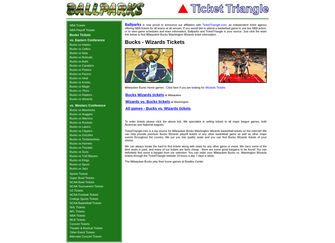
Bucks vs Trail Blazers (84, 156)
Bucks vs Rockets (81, 122)
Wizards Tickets (215, 87)
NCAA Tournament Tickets (86, 186)
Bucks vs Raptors (81, 94)
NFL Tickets (77, 211)
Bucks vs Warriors (81, 118)
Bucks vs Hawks (80, 44)
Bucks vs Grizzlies (81, 135)
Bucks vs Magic (80, 86)
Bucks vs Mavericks (82, 110)
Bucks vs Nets (79, 53)
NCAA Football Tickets (84, 194)
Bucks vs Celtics (80, 48)
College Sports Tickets (84, 198)
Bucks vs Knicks (80, 82)
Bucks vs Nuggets (81, 114)
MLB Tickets (77, 219)
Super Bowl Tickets (82, 178)
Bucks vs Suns (79, 151)
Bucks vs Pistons (80, 69)
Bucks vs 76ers (79, 90)
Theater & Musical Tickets (86, 228)
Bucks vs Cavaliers (82, 65)
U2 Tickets (76, 190)
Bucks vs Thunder (81, 147)
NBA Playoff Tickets (82, 30)
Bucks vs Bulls (79, 61)
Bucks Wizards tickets (144, 95)
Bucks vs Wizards (81, 99)
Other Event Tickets (82, 232)
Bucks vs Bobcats (81, 57)
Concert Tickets (80, 223)
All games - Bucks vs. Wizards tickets (158, 108)
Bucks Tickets (80, 35)
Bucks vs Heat (79, 78)
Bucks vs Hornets (81, 143)
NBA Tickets (77, 25)
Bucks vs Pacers (80, 74)
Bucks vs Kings (79, 160)
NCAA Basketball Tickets (85, 203)
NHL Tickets (77, 207)
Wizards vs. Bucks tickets (147, 102)
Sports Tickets (79, 173)
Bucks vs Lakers (80, 126)
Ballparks (133, 24)
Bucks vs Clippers (81, 130)
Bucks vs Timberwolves (84, 139)
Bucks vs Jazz (79, 168)
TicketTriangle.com (214, 24)
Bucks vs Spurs (80, 164)
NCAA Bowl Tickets (82, 182)
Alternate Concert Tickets (86, 236)
